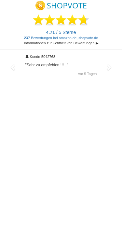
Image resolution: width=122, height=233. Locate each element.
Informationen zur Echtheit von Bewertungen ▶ (61, 43)
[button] (13, 67)
